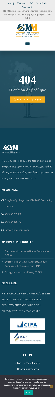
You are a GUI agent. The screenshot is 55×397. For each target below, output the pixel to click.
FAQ (31, 3)
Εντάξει (28, 393)
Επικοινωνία (27, 7)
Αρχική (11, 3)
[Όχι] (51, 386)
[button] (27, 43)
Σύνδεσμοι (22, 3)
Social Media (41, 3)
